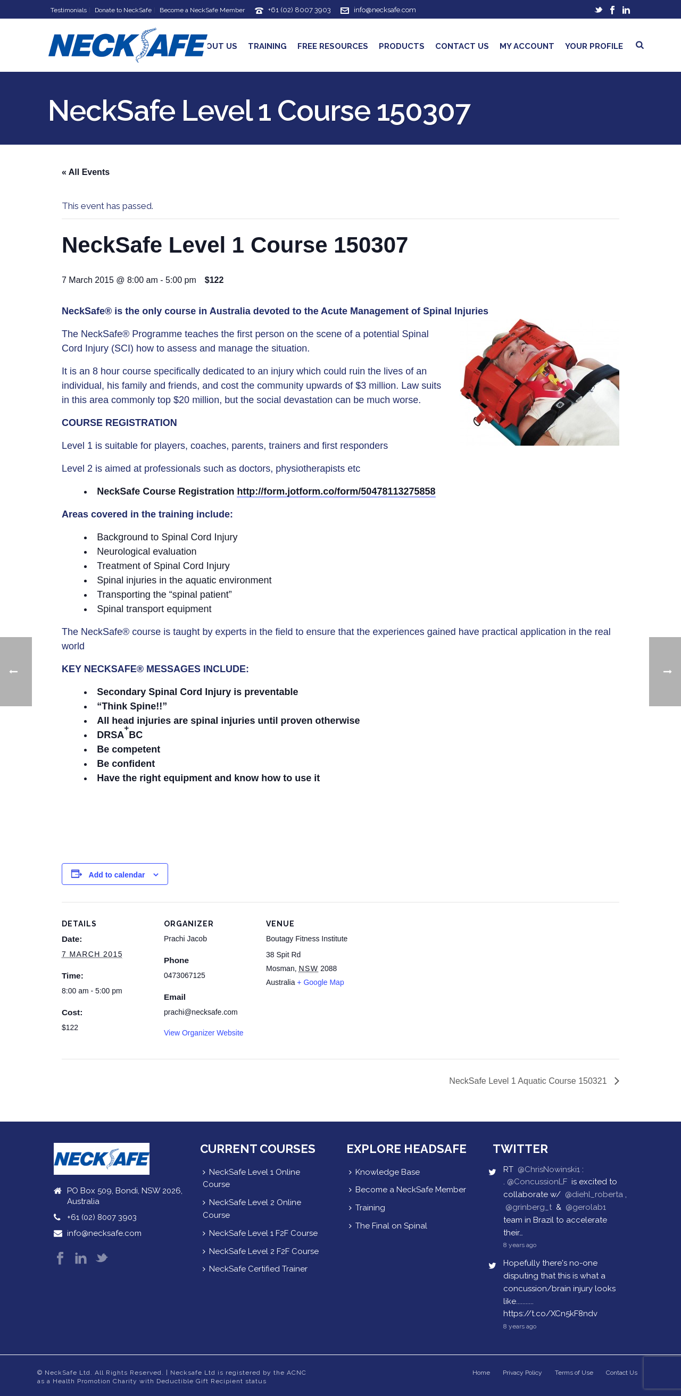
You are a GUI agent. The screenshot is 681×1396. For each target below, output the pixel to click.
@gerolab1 (586, 1207)
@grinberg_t (528, 1207)
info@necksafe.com (385, 10)
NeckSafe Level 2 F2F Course (261, 1251)
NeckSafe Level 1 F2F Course (260, 1233)
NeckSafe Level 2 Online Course (252, 1209)
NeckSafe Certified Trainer (255, 1269)
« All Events (86, 172)
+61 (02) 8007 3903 (299, 10)
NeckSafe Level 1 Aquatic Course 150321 (529, 1080)
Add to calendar (117, 875)
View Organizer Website (204, 1033)
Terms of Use (574, 1372)
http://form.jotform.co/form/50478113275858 (336, 491)
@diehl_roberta (594, 1194)
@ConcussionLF (537, 1181)
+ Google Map (320, 982)
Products (402, 46)
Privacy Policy (522, 1372)
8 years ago (519, 1245)
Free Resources (332, 46)
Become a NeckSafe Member (407, 1189)
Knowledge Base (384, 1172)
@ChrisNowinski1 (549, 1169)
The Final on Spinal (388, 1226)
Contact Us (462, 46)
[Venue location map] (424, 975)
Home (481, 1372)
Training (267, 46)
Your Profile (594, 46)
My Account (527, 46)
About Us (216, 46)
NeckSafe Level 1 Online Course (251, 1178)
